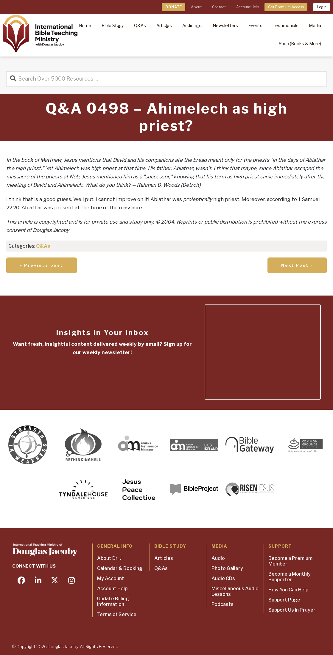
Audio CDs (223, 578)
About (196, 7)
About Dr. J (109, 558)
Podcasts (222, 604)
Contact (219, 7)
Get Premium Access (286, 7)
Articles (163, 558)
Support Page (284, 600)
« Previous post (41, 265)
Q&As (43, 246)
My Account (110, 578)
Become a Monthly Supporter (289, 576)
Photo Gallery (227, 568)
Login (321, 7)
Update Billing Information (113, 601)
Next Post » (297, 265)
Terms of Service (116, 614)
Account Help (247, 7)
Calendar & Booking (119, 568)
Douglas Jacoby (63, 646)
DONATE (173, 7)
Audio (218, 558)
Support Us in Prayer (291, 610)
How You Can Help (288, 590)
